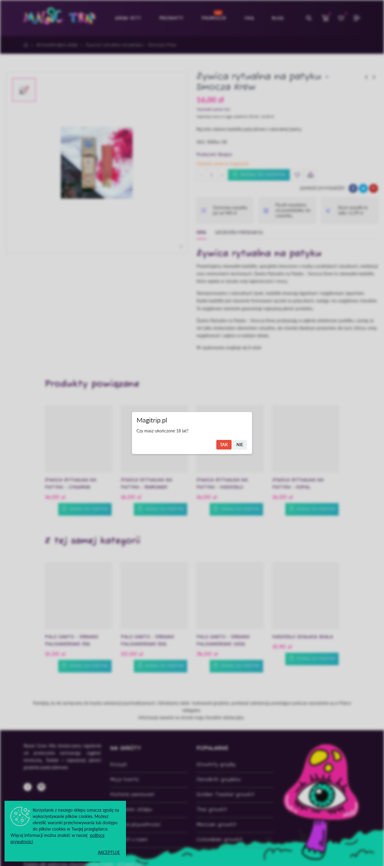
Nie (239, 444)
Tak (224, 444)
